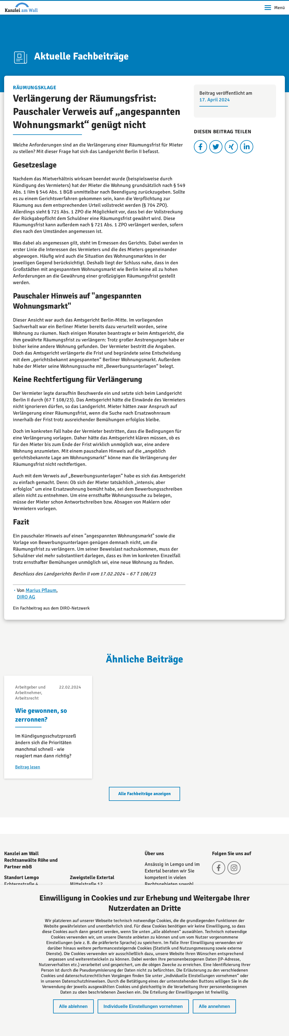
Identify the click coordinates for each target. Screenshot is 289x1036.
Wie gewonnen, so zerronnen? (41, 715)
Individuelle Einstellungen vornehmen (143, 1006)
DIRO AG (26, 597)
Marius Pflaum (41, 590)
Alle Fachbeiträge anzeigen (144, 793)
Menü (275, 7)
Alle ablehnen (73, 1006)
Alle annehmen (214, 1006)
